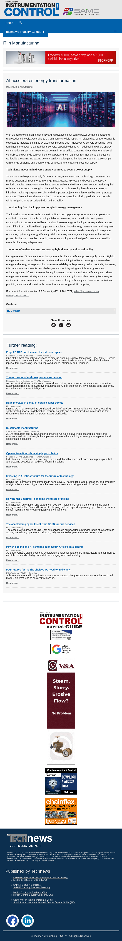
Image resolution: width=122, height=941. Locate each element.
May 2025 (10, 87)
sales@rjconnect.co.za (86, 291)
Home (9, 22)
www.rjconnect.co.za (17, 295)
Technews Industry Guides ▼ (25, 31)
